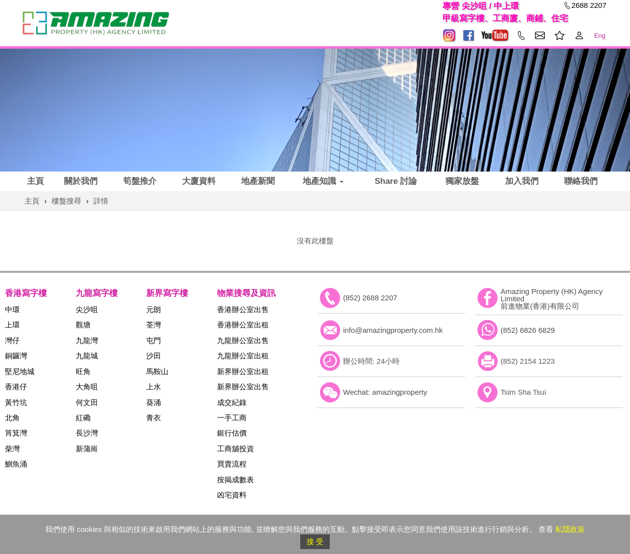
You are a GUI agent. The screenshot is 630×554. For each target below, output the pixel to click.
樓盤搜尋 (66, 201)
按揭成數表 (235, 479)
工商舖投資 (235, 448)
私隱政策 (570, 529)
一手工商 (232, 417)
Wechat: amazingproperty (385, 392)
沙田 (153, 355)
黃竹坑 (16, 402)
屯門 (153, 340)
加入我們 (521, 181)
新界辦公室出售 (243, 386)
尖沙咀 (87, 309)
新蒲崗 (87, 448)
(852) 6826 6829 (528, 330)
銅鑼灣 (16, 355)
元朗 (153, 309)
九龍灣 (87, 340)
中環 (12, 309)
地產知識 (323, 181)
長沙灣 (87, 433)
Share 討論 (396, 181)
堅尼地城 (19, 371)
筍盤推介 (140, 181)
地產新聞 (258, 181)
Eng (599, 35)
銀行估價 (232, 433)
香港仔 (16, 386)
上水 (153, 386)
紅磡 (83, 417)
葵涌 (153, 402)
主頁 (35, 181)
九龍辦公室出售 (243, 340)
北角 (12, 417)
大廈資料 (199, 181)
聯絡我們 (581, 181)
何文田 (87, 402)
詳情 (101, 201)
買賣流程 (232, 464)
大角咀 (87, 386)
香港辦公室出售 (243, 309)
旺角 (83, 371)
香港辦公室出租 (243, 325)
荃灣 (153, 325)
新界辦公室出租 (243, 371)
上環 (12, 325)
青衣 (153, 417)
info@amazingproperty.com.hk (393, 330)
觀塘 (83, 325)
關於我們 (80, 181)
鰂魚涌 (16, 464)
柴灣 (12, 448)
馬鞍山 (157, 371)
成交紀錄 (232, 402)
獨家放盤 (462, 181)
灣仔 (12, 340)
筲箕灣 (16, 433)
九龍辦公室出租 (243, 355)
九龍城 (87, 355)
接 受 (315, 541)
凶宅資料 (232, 495)
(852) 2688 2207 (370, 297)
